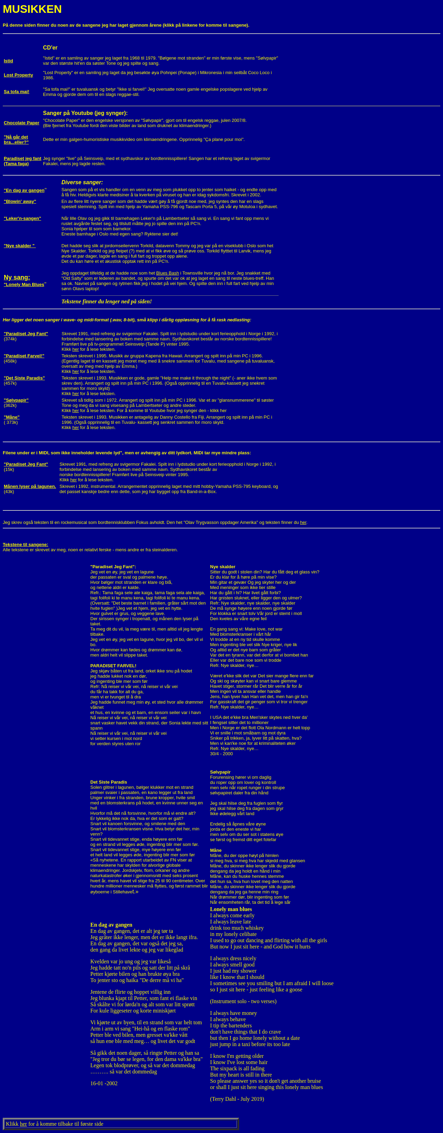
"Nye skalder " (20, 245)
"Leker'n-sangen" (22, 218)
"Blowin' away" (20, 201)
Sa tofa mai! (16, 91)
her (75, 349)
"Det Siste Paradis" (24, 378)
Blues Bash (167, 273)
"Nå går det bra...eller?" (16, 139)
